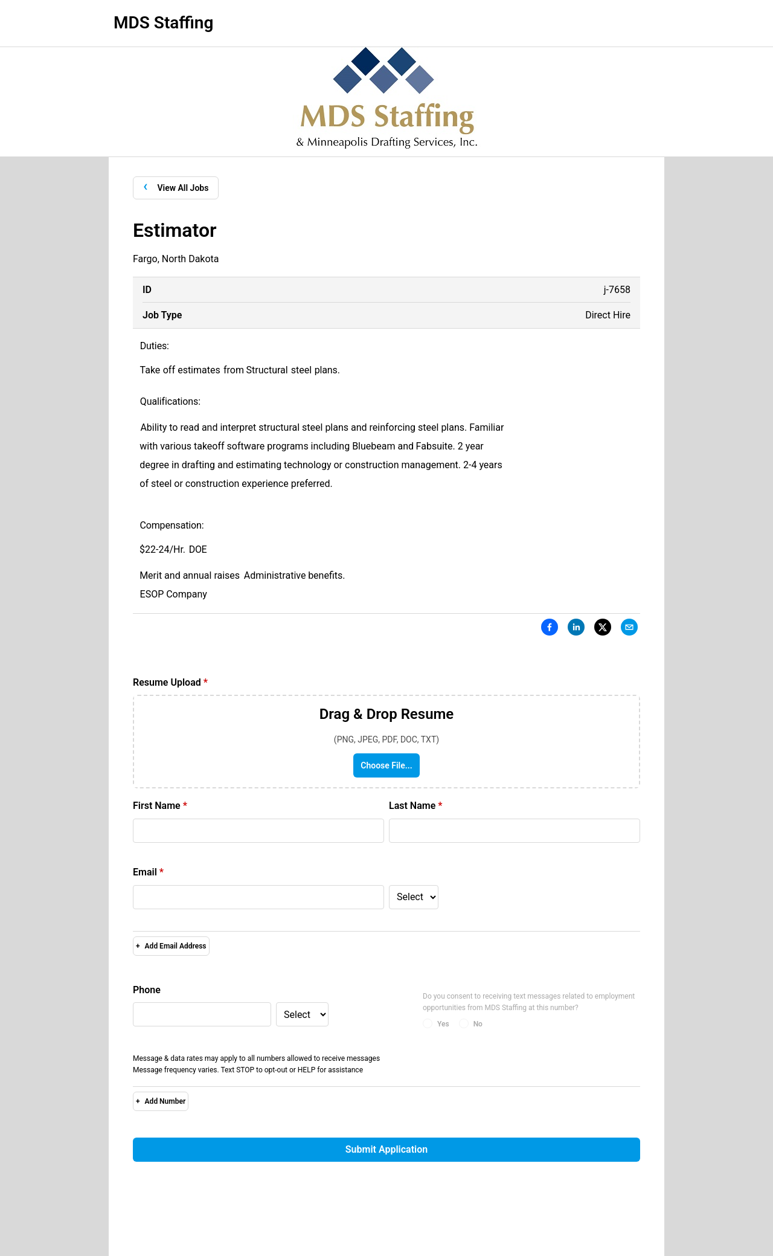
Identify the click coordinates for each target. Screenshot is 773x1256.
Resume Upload (170, 682)
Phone (147, 990)
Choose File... (386, 765)
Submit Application (386, 1149)
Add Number (160, 1101)
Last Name (415, 805)
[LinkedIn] (576, 629)
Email (148, 872)
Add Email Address (171, 946)
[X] (603, 629)
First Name (160, 805)
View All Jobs (175, 187)
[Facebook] (549, 629)
